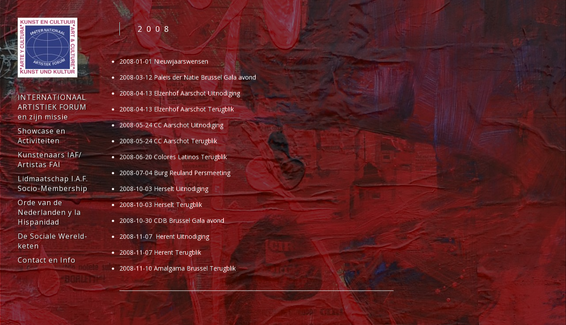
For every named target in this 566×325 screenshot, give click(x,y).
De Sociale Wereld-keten (53, 241)
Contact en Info (47, 260)
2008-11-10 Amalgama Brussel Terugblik (177, 268)
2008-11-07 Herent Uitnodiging (164, 236)
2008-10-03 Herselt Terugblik (160, 204)
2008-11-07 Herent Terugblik (160, 252)
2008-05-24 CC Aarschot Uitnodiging (171, 125)
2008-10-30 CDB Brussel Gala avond (171, 220)
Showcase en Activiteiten (41, 135)
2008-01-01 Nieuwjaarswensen (163, 61)
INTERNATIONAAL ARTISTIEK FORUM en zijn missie (52, 107)
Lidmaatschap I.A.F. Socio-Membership (53, 183)
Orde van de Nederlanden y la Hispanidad (49, 212)
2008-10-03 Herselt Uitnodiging (163, 188)
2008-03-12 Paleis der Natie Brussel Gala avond (187, 77)
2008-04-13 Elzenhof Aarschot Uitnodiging (179, 93)
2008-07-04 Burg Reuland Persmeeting (174, 172)
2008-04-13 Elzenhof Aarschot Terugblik (176, 109)
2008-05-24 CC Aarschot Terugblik (168, 141)
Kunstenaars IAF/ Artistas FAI (50, 159)
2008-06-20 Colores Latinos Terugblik (173, 157)
